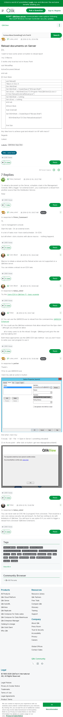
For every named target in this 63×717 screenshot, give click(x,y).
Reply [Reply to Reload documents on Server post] (55, 162)
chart (19, 554)
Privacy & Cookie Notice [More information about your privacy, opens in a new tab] (14, 716)
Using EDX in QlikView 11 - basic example (23, 294)
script (13, 554)
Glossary (35, 607)
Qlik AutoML (5, 604)
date (49, 554)
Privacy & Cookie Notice (10, 686)
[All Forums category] (4, 580)
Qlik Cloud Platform (8, 597)
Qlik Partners (36, 597)
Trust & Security (38, 630)
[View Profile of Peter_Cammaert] (15, 179)
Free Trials (35, 600)
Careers (34, 640)
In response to (14, 217)
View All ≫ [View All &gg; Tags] (7, 567)
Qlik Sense (5, 600)
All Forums (12, 580)
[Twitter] (33, 663)
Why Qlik (4, 631)
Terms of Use (6, 693)
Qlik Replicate (6, 611)
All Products (5, 594)
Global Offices (37, 646)
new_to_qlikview (9, 547)
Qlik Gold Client (7, 627)
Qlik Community (38, 659)
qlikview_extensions (44, 557)
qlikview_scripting (36, 547)
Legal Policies (6, 683)
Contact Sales (37, 650)
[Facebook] (42, 663)
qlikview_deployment (29, 551)
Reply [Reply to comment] (55, 205)
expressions (24, 557)
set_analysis (13, 557)
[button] (60, 39)
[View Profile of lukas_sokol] (13, 39)
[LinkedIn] (37, 663)
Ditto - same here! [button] (9, 153)
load (54, 554)
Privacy (34, 637)
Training (34, 611)
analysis (6, 561)
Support (35, 614)
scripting (14, 561)
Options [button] (59, 25)
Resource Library (38, 594)
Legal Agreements (8, 696)
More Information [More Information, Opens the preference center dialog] (52, 709)
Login (31, 2)
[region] (31, 708)
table (5, 557)
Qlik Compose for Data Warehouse (14, 617)
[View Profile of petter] (11, 313)
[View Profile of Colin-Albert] (13, 255)
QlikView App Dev (15, 145)
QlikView (5, 25)
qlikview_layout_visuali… (12, 551)
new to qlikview (22, 547)
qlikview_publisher (29, 554)
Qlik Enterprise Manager (10, 621)
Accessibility (36, 633)
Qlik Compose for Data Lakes (12, 614)
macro (32, 557)
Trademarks (5, 689)
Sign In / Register (54, 11)
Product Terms (6, 699)
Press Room (36, 626)
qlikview (7, 554)
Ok (52, 704)
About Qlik (35, 623)
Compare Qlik (37, 604)
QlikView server (19, 16)
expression (42, 554)
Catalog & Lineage (8, 624)
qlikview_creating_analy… (47, 551)
